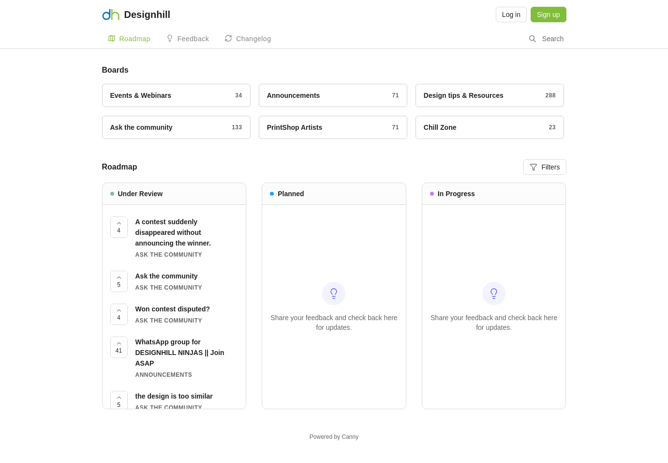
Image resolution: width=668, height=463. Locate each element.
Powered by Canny (334, 436)
